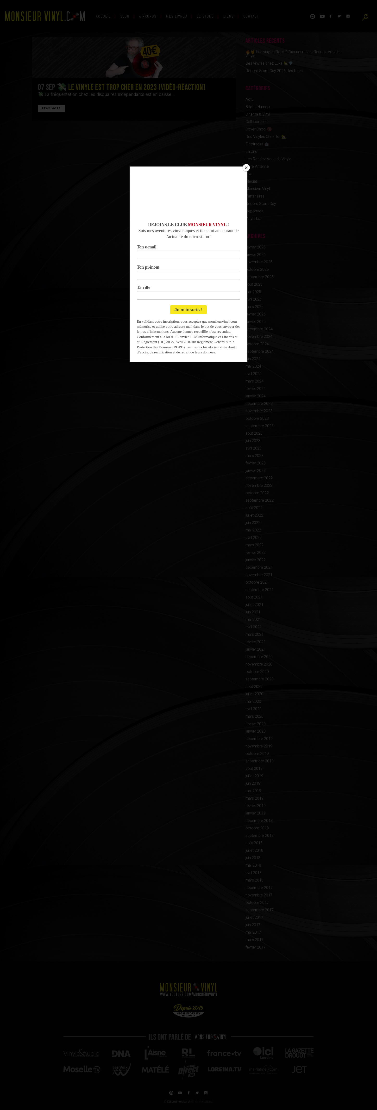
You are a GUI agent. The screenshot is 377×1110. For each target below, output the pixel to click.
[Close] (246, 167)
